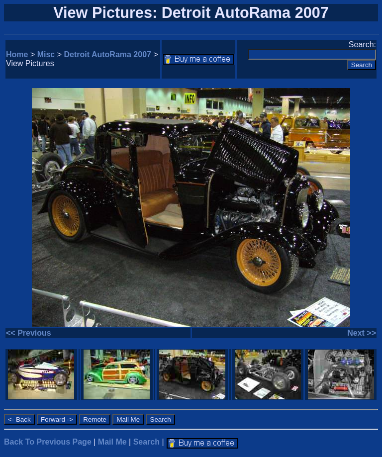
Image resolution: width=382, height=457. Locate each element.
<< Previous (28, 333)
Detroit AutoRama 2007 (107, 54)
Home (17, 54)
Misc (46, 54)
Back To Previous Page (48, 442)
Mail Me (112, 442)
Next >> (361, 333)
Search (146, 442)
